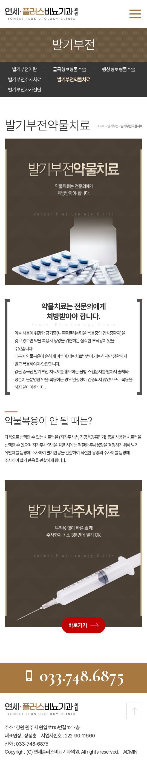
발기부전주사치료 (24, 79)
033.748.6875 (73, 675)
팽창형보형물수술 (118, 69)
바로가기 (77, 625)
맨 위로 (134, 711)
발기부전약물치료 (73, 79)
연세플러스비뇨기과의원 (41, 14)
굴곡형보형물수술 (69, 69)
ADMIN (130, 752)
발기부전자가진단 (24, 90)
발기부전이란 (24, 69)
